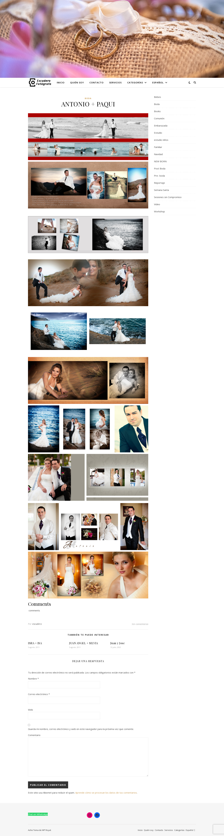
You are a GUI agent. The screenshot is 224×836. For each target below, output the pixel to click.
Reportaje (159, 182)
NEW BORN (160, 161)
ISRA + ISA (35, 643)
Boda (88, 98)
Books (157, 111)
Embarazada (160, 125)
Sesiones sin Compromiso (168, 197)
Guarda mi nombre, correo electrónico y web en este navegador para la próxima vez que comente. (81, 729)
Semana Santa (161, 189)
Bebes (157, 96)
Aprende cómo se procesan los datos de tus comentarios (106, 792)
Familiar (158, 147)
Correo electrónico (39, 694)
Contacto (96, 82)
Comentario (34, 735)
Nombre (33, 678)
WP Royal (46, 830)
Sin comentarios (140, 624)
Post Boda (159, 168)
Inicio (61, 82)
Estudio (158, 132)
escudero (37, 623)
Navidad (158, 154)
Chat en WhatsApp (38, 814)
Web (30, 709)
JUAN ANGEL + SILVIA (83, 643)
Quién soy (77, 82)
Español (158, 82)
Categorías (135, 82)
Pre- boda (159, 175)
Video (157, 204)
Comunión (159, 118)
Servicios (115, 82)
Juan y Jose (117, 643)
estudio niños (161, 139)
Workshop (159, 211)
